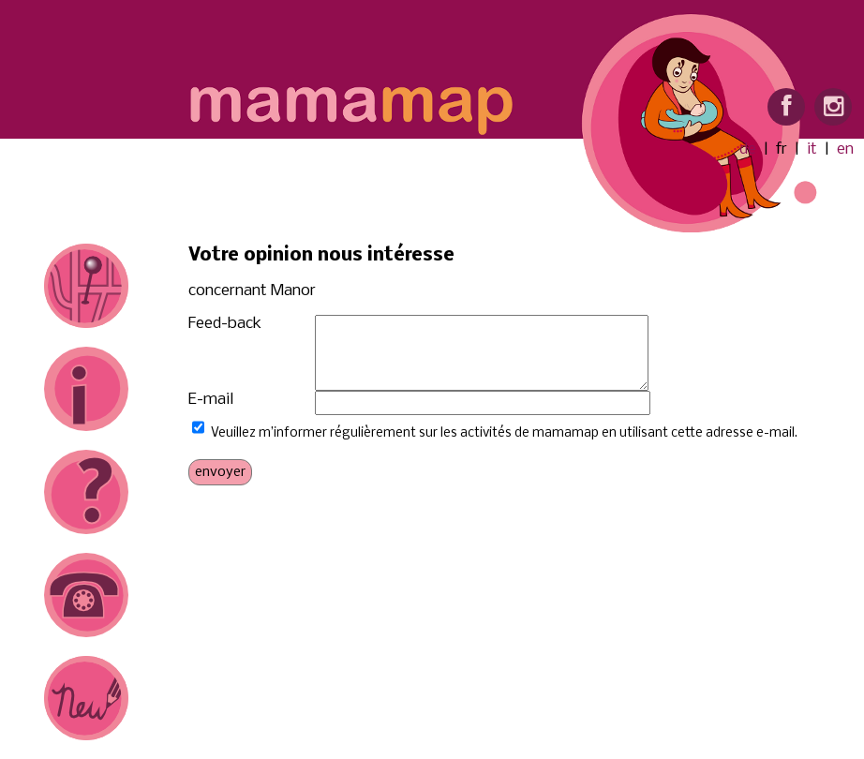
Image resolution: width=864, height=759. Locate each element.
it (812, 149)
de (748, 149)
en (845, 149)
